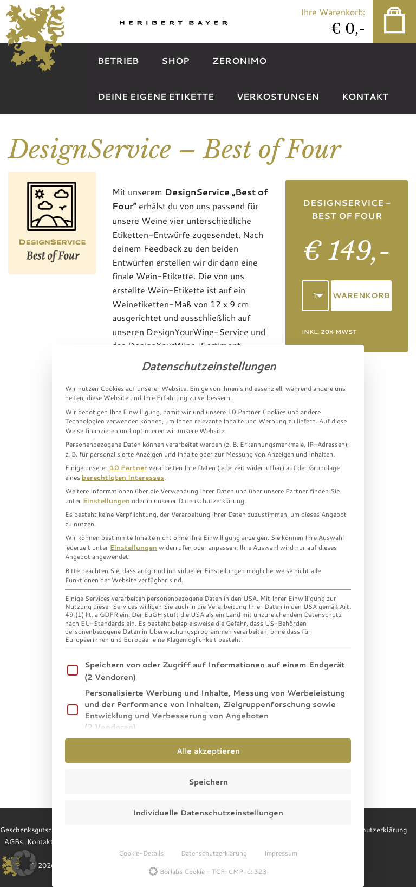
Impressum (280, 853)
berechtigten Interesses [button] (123, 477)
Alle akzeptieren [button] (208, 750)
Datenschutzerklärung (214, 853)
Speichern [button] (208, 781)
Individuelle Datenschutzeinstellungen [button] (208, 812)
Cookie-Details (141, 853)
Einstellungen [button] (106, 500)
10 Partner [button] (128, 467)
